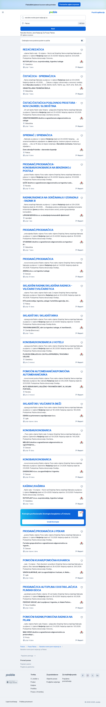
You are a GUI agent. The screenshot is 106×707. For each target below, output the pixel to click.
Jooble (97, 702)
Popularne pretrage (28, 656)
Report (79, 67)
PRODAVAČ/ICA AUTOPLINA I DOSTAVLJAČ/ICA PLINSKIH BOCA (50, 588)
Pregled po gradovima (27, 667)
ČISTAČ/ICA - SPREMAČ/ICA (39, 76)
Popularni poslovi (25, 664)
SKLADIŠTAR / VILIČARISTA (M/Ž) (42, 403)
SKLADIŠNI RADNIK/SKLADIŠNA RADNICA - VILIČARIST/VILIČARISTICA (47, 287)
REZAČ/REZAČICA (33, 49)
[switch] (82, 41)
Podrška (33, 689)
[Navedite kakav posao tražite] (53, 17)
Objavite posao (52, 679)
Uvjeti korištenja (11, 702)
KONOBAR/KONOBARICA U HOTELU (43, 342)
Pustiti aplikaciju (98, 12)
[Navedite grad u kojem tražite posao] (53, 23)
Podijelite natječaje (53, 682)
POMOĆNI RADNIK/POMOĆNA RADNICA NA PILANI (48, 618)
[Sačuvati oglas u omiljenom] (82, 50)
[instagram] (88, 675)
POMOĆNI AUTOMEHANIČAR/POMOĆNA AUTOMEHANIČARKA (46, 373)
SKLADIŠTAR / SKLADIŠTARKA (40, 315)
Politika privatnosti (25, 702)
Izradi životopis (53, 522)
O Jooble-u (35, 679)
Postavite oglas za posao (69, 4)
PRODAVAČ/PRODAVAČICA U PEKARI (44, 531)
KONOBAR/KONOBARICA (37, 430)
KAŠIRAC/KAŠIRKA (34, 486)
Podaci (33, 682)
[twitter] (92, 675)
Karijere (33, 685)
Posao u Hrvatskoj (37, 692)
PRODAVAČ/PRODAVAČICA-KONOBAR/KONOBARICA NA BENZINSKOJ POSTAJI (47, 167)
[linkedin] (97, 675)
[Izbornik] (3, 12)
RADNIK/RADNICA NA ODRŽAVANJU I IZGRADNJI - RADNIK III (50, 199)
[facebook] (83, 675)
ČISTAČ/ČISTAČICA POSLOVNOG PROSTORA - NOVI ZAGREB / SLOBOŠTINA (50, 104)
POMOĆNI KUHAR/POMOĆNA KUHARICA (46, 560)
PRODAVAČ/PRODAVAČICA (38, 229)
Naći (53, 29)
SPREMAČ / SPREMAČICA (37, 135)
